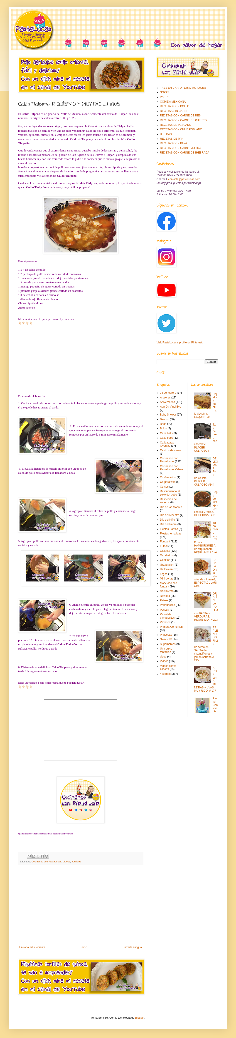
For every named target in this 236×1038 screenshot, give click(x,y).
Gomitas (165, 560)
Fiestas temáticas (170, 533)
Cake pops (166, 437)
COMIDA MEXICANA (173, 101)
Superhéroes (168, 644)
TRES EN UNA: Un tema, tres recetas (183, 87)
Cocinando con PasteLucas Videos (171, 468)
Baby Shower (168, 414)
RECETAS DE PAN (171, 138)
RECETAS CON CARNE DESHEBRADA (184, 152)
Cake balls (166, 433)
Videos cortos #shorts (168, 667)
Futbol (163, 546)
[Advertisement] (80, 908)
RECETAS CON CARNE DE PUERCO (183, 120)
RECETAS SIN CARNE (174, 111)
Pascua (164, 609)
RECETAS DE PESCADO (175, 124)
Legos (163, 574)
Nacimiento (167, 591)
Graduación (167, 564)
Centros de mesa (170, 450)
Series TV (166, 639)
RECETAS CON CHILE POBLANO (181, 129)
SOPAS (164, 92)
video (163, 656)
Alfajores (165, 397)
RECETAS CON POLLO (174, 106)
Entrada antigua (132, 947)
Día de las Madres (171, 507)
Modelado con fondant (168, 585)
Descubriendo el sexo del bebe (170, 493)
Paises (164, 600)
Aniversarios (167, 402)
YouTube (76, 861)
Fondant (165, 541)
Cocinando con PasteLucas (46, 861)
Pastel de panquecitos (167, 616)
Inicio (84, 947)
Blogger (139, 1017)
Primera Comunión (171, 626)
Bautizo (164, 419)
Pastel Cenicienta (215, 705)
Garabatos (166, 555)
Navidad (165, 595)
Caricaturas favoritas (167, 444)
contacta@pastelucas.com (184, 179)
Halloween (166, 569)
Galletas (165, 550)
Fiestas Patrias (169, 529)
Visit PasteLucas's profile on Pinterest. (180, 342)
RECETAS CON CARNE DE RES (180, 115)
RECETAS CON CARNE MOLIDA (180, 148)
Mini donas (166, 578)
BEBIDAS (166, 134)
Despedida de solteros (168, 501)
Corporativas (167, 482)
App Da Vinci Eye (170, 406)
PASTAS (165, 97)
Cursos (164, 486)
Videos (66, 861)
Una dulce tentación (166, 650)
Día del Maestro (169, 515)
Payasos (165, 622)
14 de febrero (168, 392)
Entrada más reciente (32, 947)
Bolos (163, 428)
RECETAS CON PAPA (173, 143)
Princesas (166, 634)
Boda (163, 424)
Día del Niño (167, 519)
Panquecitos (167, 605)
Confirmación (168, 477)
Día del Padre (168, 524)
